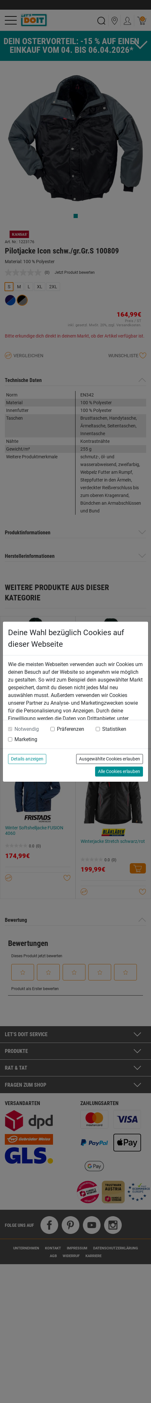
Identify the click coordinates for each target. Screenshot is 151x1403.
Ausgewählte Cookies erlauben (109, 758)
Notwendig (26, 729)
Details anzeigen (27, 758)
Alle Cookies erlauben (119, 771)
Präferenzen (70, 729)
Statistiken (114, 729)
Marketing (25, 739)
